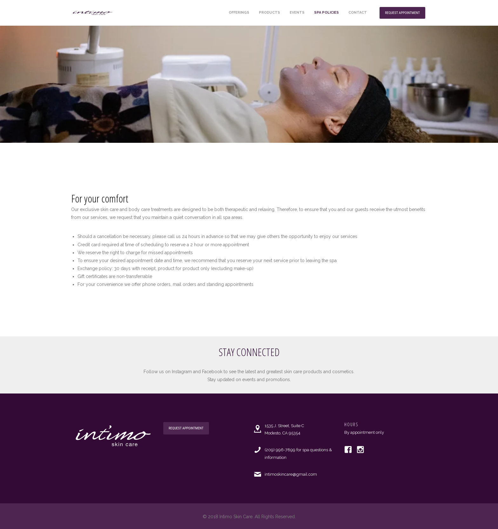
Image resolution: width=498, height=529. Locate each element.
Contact (357, 12)
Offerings (239, 12)
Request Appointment (402, 13)
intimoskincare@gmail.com (291, 474)
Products (269, 12)
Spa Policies (326, 12)
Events (297, 12)
